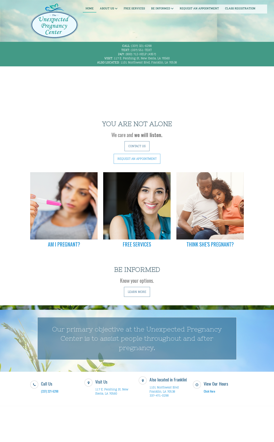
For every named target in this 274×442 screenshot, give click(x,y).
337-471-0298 (159, 395)
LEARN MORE (137, 291)
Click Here (209, 391)
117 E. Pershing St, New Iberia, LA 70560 (142, 58)
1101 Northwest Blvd (164, 387)
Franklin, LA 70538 (162, 391)
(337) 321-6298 (141, 45)
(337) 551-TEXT (141, 49)
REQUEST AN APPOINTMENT (137, 158)
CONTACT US (137, 146)
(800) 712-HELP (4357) (141, 54)
